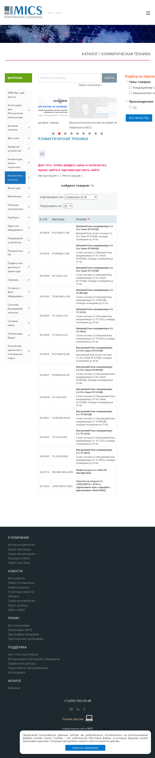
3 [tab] (65, 134)
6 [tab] (84, 134)
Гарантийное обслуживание (28, 668)
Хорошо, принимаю (85, 748)
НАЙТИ (109, 78)
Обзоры (13, 596)
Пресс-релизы (18, 605)
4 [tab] (71, 134)
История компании (21, 545)
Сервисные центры (22, 663)
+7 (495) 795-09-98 (77, 701)
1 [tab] (53, 134)
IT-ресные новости (21, 592)
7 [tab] (90, 134)
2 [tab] (59, 134)
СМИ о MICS (16, 610)
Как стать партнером (23, 654)
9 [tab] (102, 134)
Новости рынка (18, 587)
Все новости (16, 578)
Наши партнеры (19, 549)
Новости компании (21, 583)
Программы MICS (20, 630)
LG (42, 154)
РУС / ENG (55, 13)
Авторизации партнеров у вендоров (34, 659)
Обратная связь (19, 563)
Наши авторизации (21, 554)
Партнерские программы (26, 639)
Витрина (14, 688)
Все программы (19, 625)
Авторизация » (48, 175)
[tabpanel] (77, 113)
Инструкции (16, 672)
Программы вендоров (23, 634)
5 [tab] (77, 134)
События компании (21, 601)
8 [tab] (96, 134)
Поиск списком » (90, 85)
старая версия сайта (77, 728)
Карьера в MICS (19, 558)
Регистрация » (72, 175)
